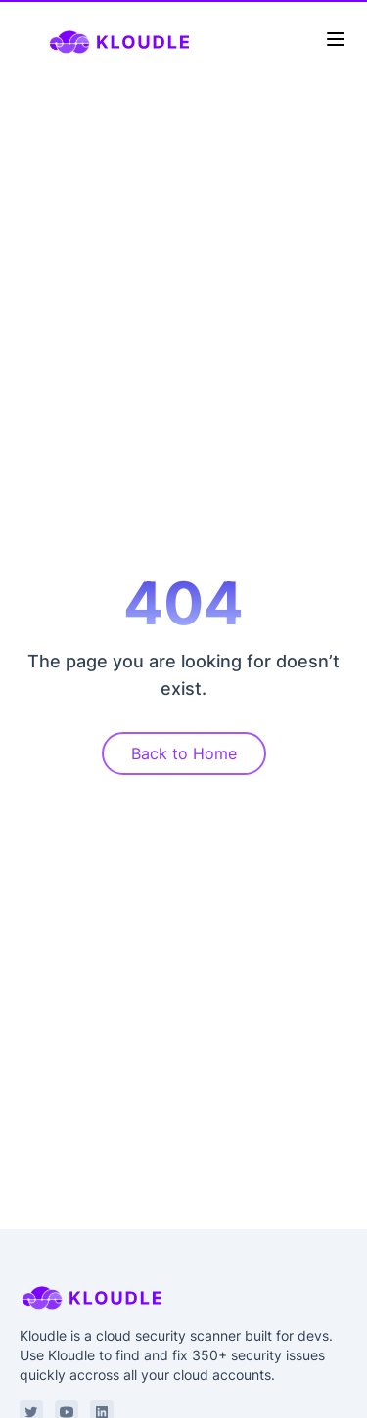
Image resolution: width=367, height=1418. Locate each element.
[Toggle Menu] (335, 39)
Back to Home (184, 753)
